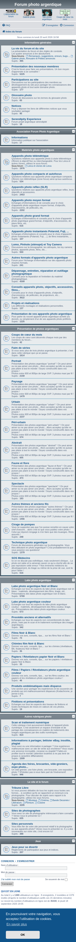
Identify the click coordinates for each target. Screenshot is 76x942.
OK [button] (23, 934)
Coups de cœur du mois (65, 18)
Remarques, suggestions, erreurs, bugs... (48, 56)
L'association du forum (11, 15)
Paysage (17, 381)
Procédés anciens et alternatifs (31, 617)
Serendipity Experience (26, 119)
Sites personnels (22, 823)
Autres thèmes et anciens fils (30, 503)
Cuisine (40, 802)
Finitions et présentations (28, 701)
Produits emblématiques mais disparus (36, 686)
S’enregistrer (25, 861)
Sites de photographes (26, 810)
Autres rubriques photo (38, 716)
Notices (16, 105)
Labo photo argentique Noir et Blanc (35, 586)
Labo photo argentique (38, 580)
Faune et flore (20, 463)
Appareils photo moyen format (31, 200)
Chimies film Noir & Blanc (28, 643)
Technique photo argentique (29, 542)
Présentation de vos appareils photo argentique (42, 313)
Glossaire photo (22, 95)
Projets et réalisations (25, 303)
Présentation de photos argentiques (38, 328)
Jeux (38, 841)
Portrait (16, 360)
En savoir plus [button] (16, 924)
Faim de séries (21, 347)
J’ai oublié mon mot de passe (15, 879)
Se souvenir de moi (56, 879)
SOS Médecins (21, 557)
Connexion (7, 861)
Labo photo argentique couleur (31, 601)
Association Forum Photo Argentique (37, 131)
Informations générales (38, 42)
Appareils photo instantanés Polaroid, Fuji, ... (40, 231)
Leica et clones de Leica (38, 166)
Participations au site (25, 79)
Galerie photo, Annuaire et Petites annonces (42, 57)
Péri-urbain (19, 422)
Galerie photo (29, 17)
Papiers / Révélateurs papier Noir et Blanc (38, 656)
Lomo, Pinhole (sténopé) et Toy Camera (37, 244)
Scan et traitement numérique (30, 722)
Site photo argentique (47, 18)
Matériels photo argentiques (38, 150)
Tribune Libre (20, 787)
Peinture (28, 802)
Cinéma (43, 800)
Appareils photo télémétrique (30, 155)
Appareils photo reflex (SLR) (30, 187)
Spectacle (18, 483)
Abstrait (17, 442)
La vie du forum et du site (28, 48)
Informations (20, 137)
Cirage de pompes (23, 524)
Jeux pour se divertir (25, 847)
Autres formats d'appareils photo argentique (40, 257)
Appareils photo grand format (30, 215)
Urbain (16, 401)
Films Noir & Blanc (23, 632)
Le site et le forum (38, 782)
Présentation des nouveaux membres (35, 66)
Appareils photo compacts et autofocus (37, 173)
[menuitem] (6, 25)
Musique (31, 800)
